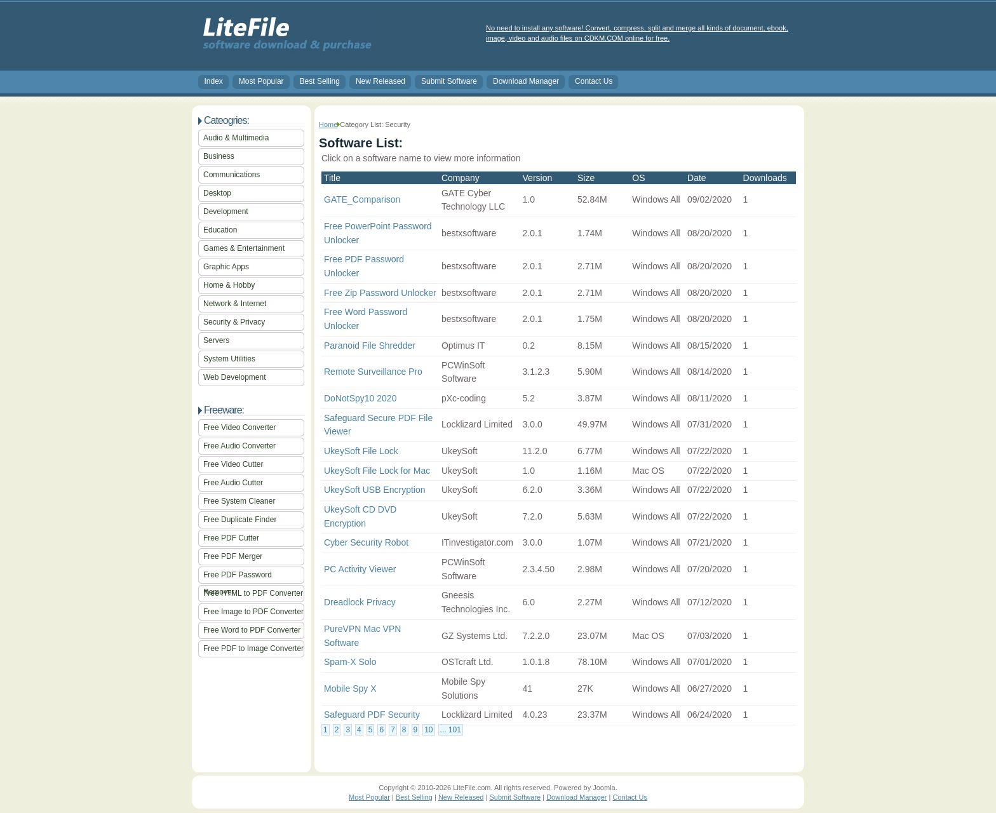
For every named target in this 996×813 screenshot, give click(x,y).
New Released (380, 81)
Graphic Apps (226, 266)
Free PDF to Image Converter (253, 648)
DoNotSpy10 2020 (360, 398)
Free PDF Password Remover (237, 577)
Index (214, 81)
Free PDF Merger (232, 556)
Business (218, 156)
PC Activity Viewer (360, 569)
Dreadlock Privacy (360, 602)
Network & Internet (234, 303)
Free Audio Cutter (233, 482)
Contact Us (593, 81)
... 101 (450, 729)
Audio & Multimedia (236, 137)
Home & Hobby (229, 285)
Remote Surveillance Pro (373, 371)
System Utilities (229, 358)
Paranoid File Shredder (369, 345)
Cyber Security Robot (366, 542)
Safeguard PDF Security (372, 714)
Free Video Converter (239, 427)
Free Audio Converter (239, 445)
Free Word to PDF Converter (251, 630)
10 (428, 729)
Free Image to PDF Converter (253, 611)
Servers (216, 340)
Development (225, 211)
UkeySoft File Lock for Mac (377, 471)
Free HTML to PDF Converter (253, 593)
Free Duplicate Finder (239, 519)
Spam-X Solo (350, 662)
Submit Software (449, 81)
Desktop (217, 193)
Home (328, 124)
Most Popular (261, 81)
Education (220, 229)
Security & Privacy (234, 322)
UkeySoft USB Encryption (375, 490)
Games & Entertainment (244, 248)
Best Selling (320, 81)
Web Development (234, 377)
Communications (231, 174)
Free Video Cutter (233, 464)
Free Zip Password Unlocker (380, 293)
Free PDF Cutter (231, 538)
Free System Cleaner (239, 501)
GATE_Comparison (362, 199)
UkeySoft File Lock (361, 451)
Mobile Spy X (350, 688)
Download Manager (526, 81)
